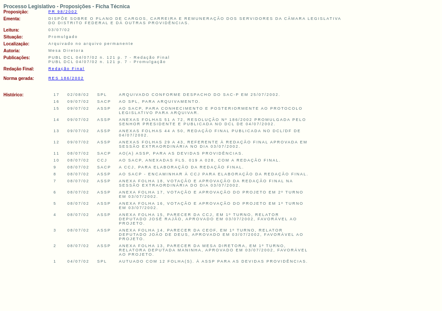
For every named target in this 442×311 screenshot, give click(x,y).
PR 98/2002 (63, 12)
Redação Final (66, 69)
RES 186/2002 (66, 78)
